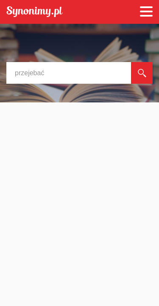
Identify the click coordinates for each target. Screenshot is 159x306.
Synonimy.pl (34, 12)
